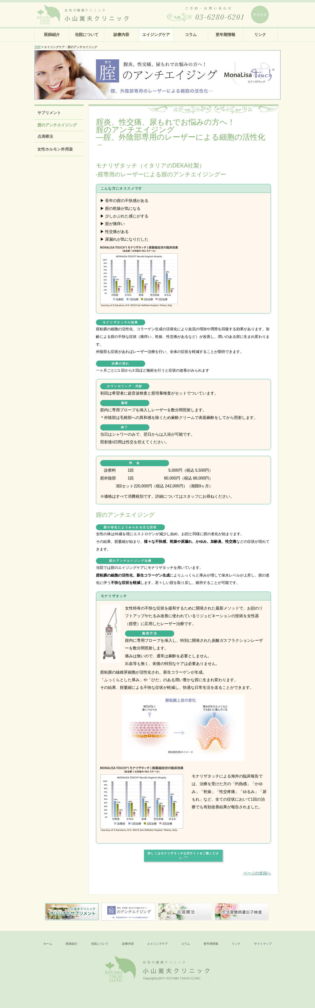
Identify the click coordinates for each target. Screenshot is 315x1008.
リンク (260, 35)
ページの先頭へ (257, 873)
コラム (191, 35)
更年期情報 (225, 35)
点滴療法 (45, 136)
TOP (37, 47)
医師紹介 (52, 35)
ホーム (47, 943)
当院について (86, 35)
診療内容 (121, 35)
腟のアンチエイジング (57, 125)
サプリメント (49, 113)
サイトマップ (263, 943)
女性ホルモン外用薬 (55, 149)
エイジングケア (156, 35)
